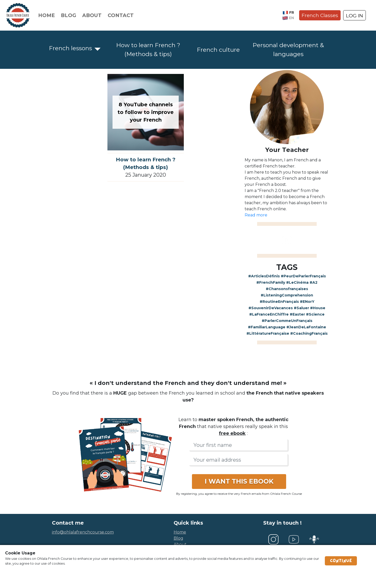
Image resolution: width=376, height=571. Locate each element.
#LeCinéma (297, 282)
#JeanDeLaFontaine (306, 327)
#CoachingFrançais (309, 333)
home (180, 532)
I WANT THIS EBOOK (239, 481)
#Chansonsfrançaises (287, 289)
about (180, 544)
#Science (315, 314)
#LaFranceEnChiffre (269, 314)
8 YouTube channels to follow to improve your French (146, 112)
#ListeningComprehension (287, 295)
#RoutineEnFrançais (279, 301)
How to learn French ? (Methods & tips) (148, 50)
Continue (341, 560)
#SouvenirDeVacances (270, 308)
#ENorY (307, 301)
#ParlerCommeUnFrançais (287, 320)
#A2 (313, 282)
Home (46, 15)
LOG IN (354, 15)
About (92, 15)
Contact (121, 15)
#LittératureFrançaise (267, 333)
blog (178, 538)
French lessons (70, 48)
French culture (218, 49)
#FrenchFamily (270, 282)
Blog (68, 15)
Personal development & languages (288, 50)
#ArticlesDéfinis (264, 276)
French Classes (320, 15)
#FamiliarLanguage (266, 327)
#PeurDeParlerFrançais (303, 276)
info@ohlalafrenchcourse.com (83, 532)
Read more (256, 215)
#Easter (297, 314)
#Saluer (301, 308)
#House (317, 308)
